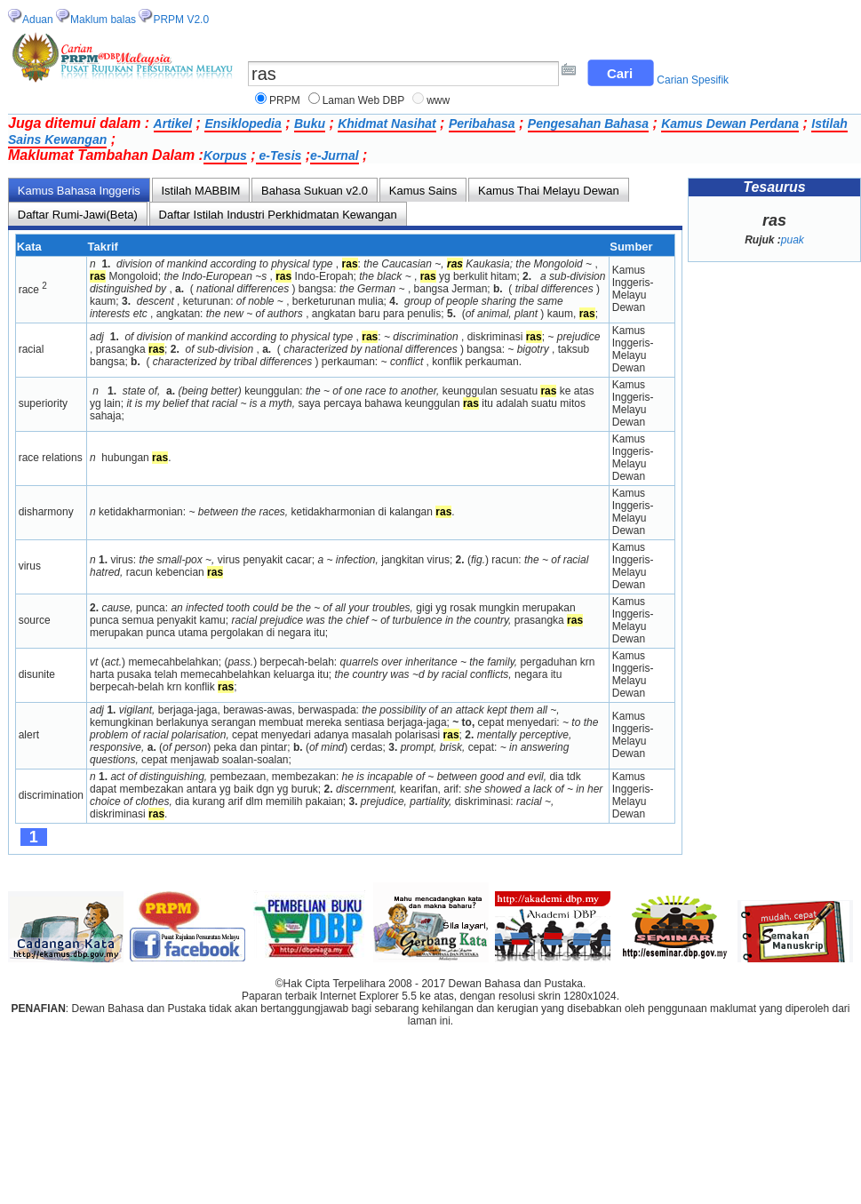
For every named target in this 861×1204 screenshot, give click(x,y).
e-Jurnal (334, 155)
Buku (309, 123)
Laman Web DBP (364, 100)
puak (792, 240)
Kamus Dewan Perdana (730, 123)
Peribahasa (482, 123)
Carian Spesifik (693, 80)
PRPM (284, 100)
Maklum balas (103, 19)
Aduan (37, 19)
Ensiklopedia (242, 123)
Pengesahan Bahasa (588, 123)
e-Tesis (279, 155)
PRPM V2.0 (181, 19)
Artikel (173, 123)
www (438, 100)
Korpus (225, 155)
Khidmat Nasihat (386, 123)
